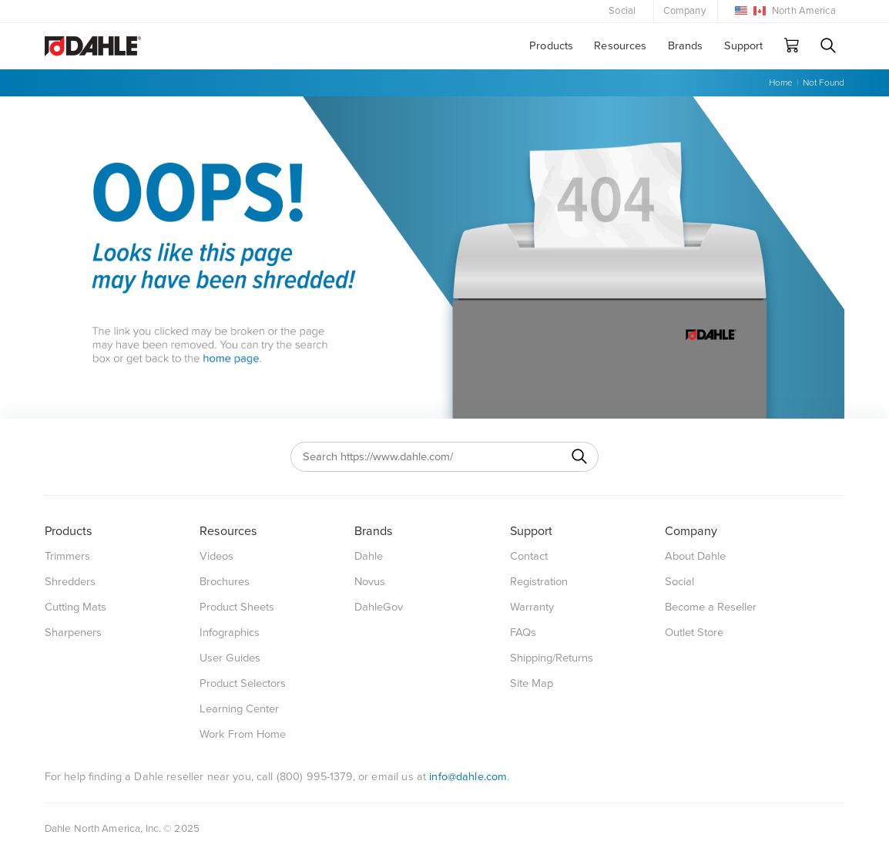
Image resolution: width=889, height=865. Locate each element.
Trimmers (67, 556)
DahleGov (378, 607)
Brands (685, 45)
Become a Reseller (710, 607)
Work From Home (243, 734)
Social (622, 11)
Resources (620, 45)
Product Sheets (237, 607)
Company (684, 11)
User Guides (230, 658)
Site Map (531, 683)
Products (551, 45)
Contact (529, 556)
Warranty (532, 607)
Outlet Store (694, 632)
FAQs (523, 632)
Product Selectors (243, 683)
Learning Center (239, 708)
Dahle (368, 556)
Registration (539, 581)
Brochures (225, 581)
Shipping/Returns (551, 658)
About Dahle (695, 556)
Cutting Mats (75, 607)
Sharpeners (73, 632)
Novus (369, 581)
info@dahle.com (468, 776)
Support (743, 45)
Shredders (70, 581)
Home (781, 82)
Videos (216, 556)
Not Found (823, 82)
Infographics (230, 632)
